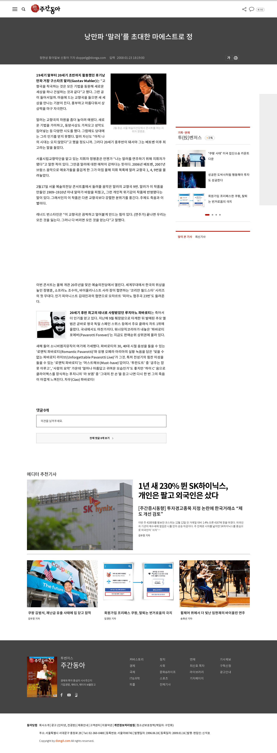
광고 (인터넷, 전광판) (63, 725)
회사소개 (44, 725)
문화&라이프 (168, 672)
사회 (162, 666)
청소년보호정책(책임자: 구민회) (155, 725)
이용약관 (107, 725)
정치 (162, 659)
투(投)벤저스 (190, 138)
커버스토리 (137, 659)
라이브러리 (197, 672)
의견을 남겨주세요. (52, 421)
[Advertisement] (92, 252)
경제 (132, 666)
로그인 (260, 9)
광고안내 (225, 672)
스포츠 (164, 678)
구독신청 (225, 666)
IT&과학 (135, 678)
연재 (192, 659)
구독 (210, 138)
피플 (132, 684)
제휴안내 (83, 725)
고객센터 (95, 725)
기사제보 (225, 659)
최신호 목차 (197, 666)
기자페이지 (197, 678)
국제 (132, 672)
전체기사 (165, 684)
